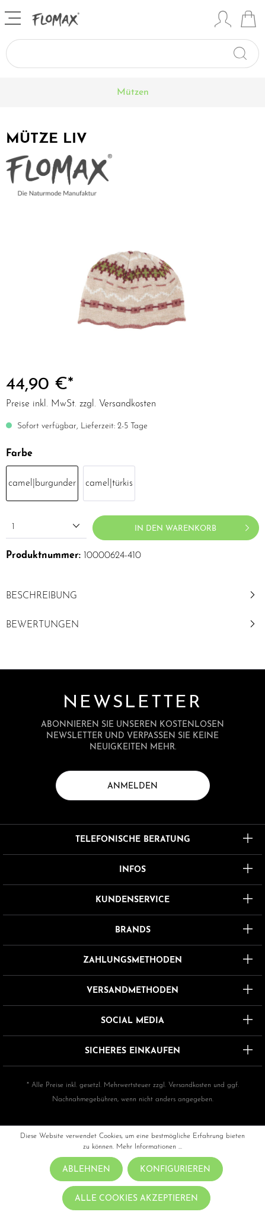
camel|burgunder (42, 483)
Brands (133, 930)
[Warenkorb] (248, 21)
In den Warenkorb (194, 525)
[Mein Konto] (223, 21)
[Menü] (14, 20)
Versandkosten (189, 1085)
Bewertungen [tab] (132, 625)
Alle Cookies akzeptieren (136, 1198)
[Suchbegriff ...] (119, 53)
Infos (132, 869)
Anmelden (132, 786)
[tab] (132, 596)
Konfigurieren (175, 1169)
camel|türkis (109, 483)
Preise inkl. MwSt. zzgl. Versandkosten (81, 404)
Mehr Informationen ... (149, 1146)
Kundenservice (132, 900)
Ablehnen (86, 1169)
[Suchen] (245, 53)
